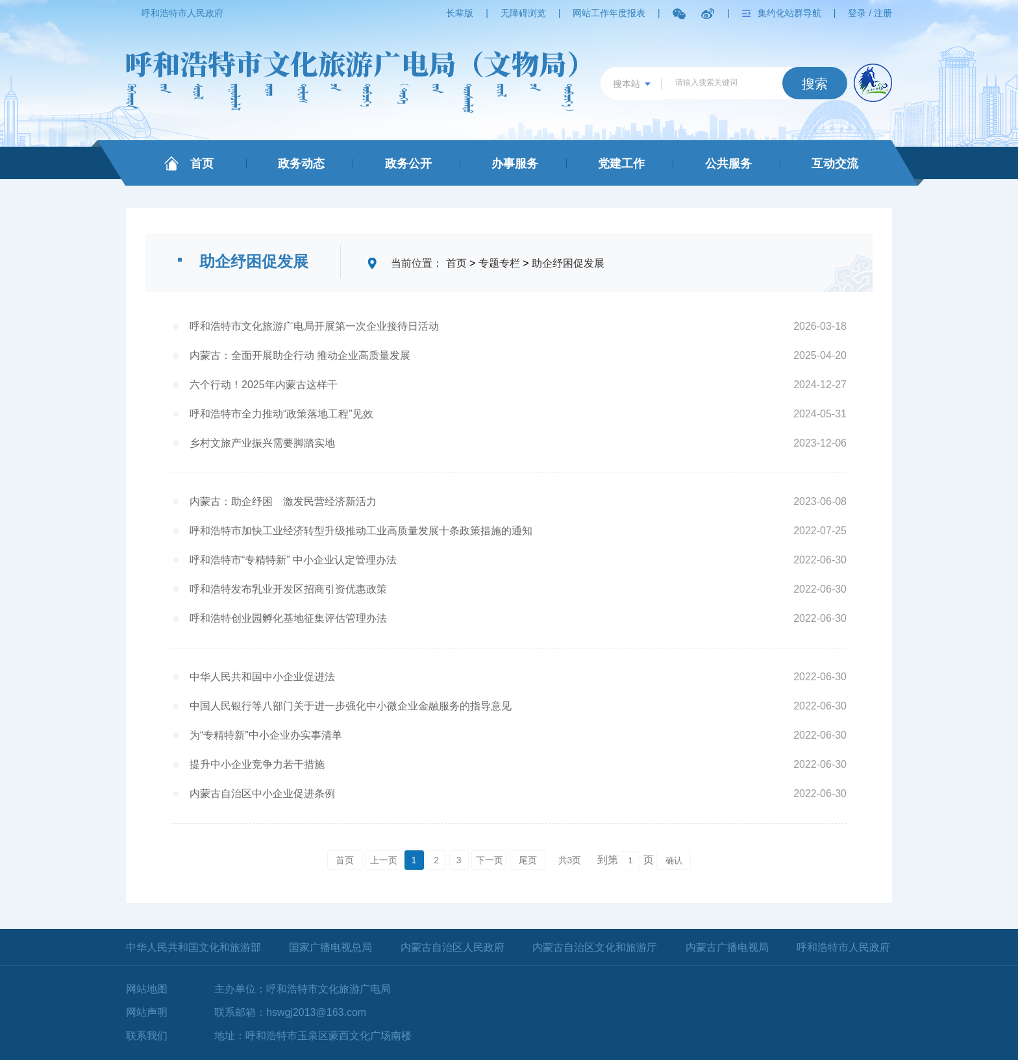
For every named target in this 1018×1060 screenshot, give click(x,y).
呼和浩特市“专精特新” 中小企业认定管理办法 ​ (295, 559)
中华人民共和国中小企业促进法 (262, 676)
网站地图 (147, 988)
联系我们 (147, 1035)
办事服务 (514, 163)
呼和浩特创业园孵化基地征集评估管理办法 (288, 618)
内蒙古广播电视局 (727, 947)
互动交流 (835, 163)
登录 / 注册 (870, 13)
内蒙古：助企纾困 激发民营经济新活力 (283, 501)
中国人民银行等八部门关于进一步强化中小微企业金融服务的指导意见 (351, 705)
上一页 (383, 860)
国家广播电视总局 (330, 947)
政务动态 (301, 163)
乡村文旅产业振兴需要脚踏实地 (262, 443)
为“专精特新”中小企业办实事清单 (266, 735)
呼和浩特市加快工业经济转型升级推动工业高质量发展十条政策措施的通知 (361, 530)
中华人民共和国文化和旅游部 (193, 947)
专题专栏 (499, 263)
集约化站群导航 (789, 13)
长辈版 (459, 13)
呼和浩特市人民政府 (182, 13)
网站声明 (147, 1012)
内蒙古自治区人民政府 (452, 947)
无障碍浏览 (523, 13)
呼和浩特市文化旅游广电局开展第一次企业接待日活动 (314, 326)
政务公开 (408, 163)
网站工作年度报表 (609, 13)
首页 (202, 163)
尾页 (528, 860)
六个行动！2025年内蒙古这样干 (264, 384)
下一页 (489, 860)
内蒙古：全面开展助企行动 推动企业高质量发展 (300, 355)
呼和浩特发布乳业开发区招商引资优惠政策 (288, 589)
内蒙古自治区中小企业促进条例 (262, 793)
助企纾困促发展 (568, 263)
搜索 (815, 84)
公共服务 (728, 163)
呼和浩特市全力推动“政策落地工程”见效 (281, 413)
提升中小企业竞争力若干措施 (257, 764)
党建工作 (621, 163)
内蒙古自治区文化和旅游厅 (594, 947)
